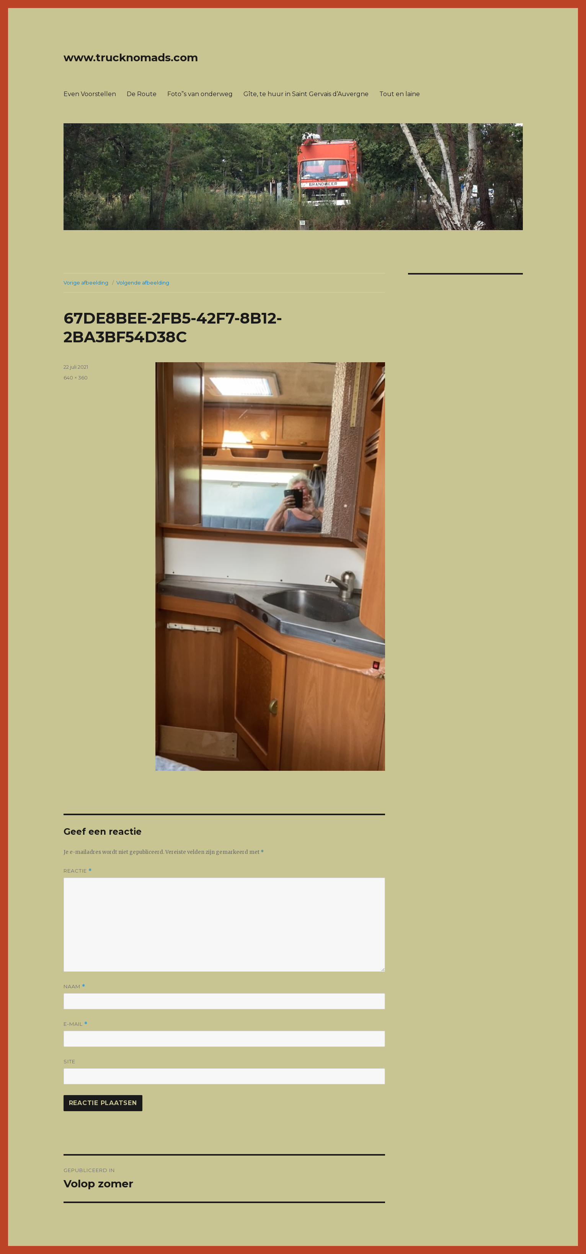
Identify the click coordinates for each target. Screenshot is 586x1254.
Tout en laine (399, 94)
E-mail (76, 1024)
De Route (142, 94)
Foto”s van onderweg (200, 94)
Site (69, 1061)
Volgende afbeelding (142, 283)
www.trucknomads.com (131, 57)
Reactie (78, 871)
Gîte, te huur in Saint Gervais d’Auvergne (306, 94)
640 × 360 (76, 377)
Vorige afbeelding (86, 283)
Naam (74, 986)
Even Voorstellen (90, 94)
